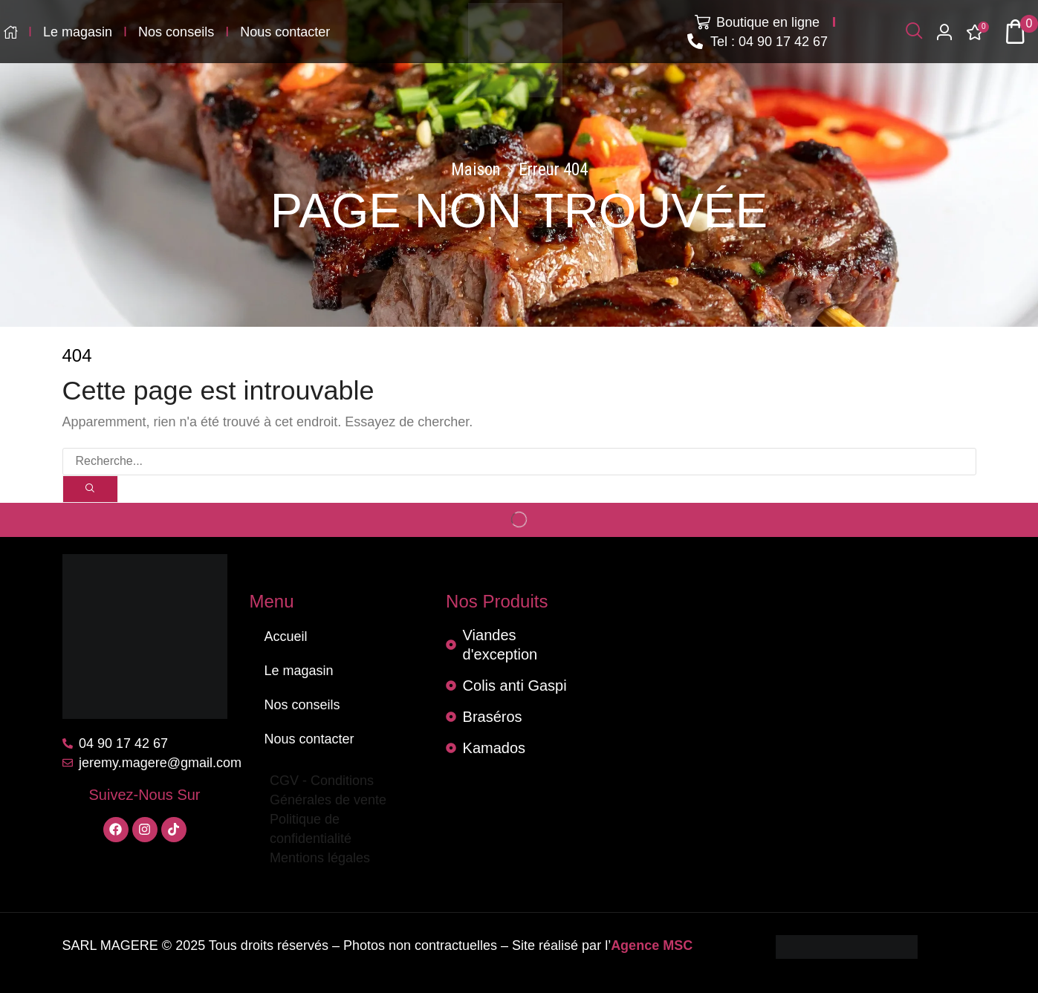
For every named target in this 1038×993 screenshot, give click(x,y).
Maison (476, 170)
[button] (914, 31)
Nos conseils (302, 704)
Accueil (286, 636)
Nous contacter (309, 739)
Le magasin (299, 670)
